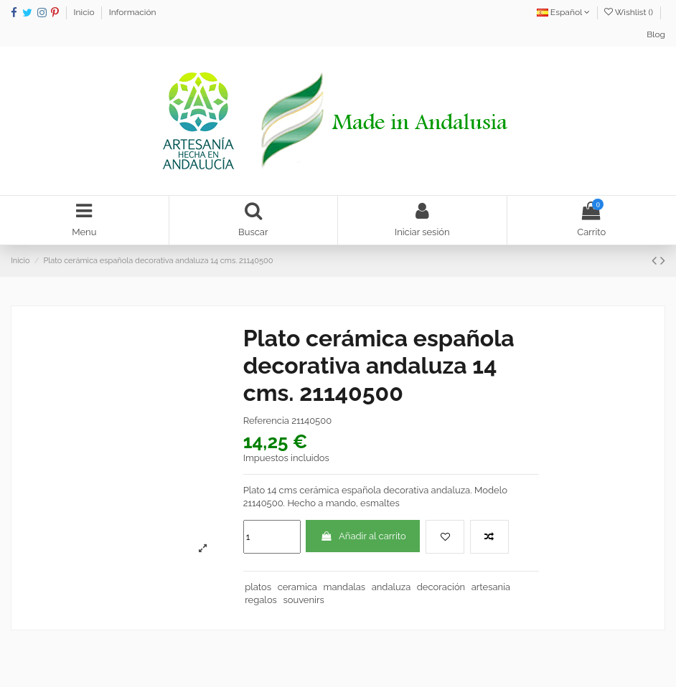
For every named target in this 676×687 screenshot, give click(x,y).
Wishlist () (629, 12)
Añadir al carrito (363, 536)
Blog (656, 34)
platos (258, 587)
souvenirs (303, 599)
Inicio (85, 12)
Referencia (266, 420)
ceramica (297, 587)
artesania (490, 587)
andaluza (391, 587)
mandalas (344, 587)
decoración (441, 587)
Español (563, 12)
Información (132, 12)
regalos (261, 599)
